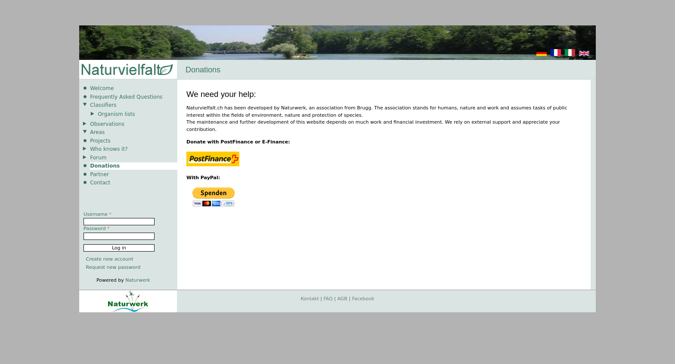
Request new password (113, 267)
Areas (97, 132)
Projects (100, 141)
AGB (342, 299)
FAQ (328, 299)
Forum (98, 158)
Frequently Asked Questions (126, 97)
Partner (99, 174)
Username (97, 214)
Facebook (363, 299)
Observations (107, 124)
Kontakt (310, 299)
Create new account (109, 259)
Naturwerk (137, 280)
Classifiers (103, 105)
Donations (105, 166)
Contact (100, 183)
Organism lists (116, 114)
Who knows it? (109, 149)
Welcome (102, 88)
